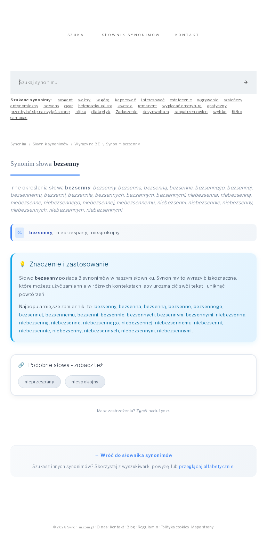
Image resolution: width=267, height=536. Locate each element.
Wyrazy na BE (87, 144)
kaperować (125, 99)
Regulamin (148, 527)
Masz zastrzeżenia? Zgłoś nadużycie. (133, 410)
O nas (102, 527)
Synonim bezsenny (123, 144)
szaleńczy (233, 99)
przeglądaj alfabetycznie (206, 466)
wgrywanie (208, 99)
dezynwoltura (156, 111)
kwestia (125, 105)
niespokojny (105, 232)
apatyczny (217, 105)
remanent (147, 105)
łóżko (237, 111)
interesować (153, 99)
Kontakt (117, 527)
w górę (103, 99)
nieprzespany (71, 232)
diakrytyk (101, 111)
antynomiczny (24, 105)
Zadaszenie (127, 111)
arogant (65, 99)
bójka (81, 111)
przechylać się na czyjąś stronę (40, 111)
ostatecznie (181, 99)
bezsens (51, 105)
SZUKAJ (77, 35)
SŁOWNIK (131, 35)
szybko (220, 111)
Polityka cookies (175, 527)
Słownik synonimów (50, 144)
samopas (18, 117)
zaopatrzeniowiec (191, 111)
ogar (68, 105)
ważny (84, 99)
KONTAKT (187, 35)
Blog (131, 527)
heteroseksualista (95, 105)
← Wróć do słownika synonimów (133, 455)
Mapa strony (202, 527)
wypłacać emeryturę (182, 105)
